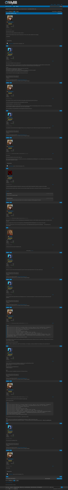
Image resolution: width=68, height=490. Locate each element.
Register (17, 6)
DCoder (10, 236)
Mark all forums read (33, 487)
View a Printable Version (9, 482)
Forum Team (7, 487)
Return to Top (22, 487)
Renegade (10, 176)
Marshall (10, 52)
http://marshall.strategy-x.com (22, 79)
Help (61, 4)
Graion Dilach (10, 22)
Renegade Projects (16, 487)
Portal (52, 4)
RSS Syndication (39, 487)
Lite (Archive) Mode (27, 487)
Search (55, 4)
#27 (52, 361)
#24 (52, 267)
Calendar (58, 4)
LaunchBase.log (10, 43)
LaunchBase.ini (10, 474)
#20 (52, 153)
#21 (52, 184)
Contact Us (11, 487)
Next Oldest (8, 478)
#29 (52, 438)
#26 (52, 323)
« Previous (10, 11)
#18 (52, 98)
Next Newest (13, 478)
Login (14, 6)
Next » (17, 11)
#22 (52, 218)
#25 (52, 294)
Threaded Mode (60, 13)
